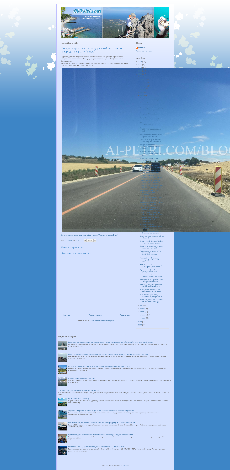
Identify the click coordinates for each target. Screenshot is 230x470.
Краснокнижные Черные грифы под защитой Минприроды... (151, 186)
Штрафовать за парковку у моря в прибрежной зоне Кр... (152, 281)
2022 (140, 62)
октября (143, 83)
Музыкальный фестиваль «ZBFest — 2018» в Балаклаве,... (149, 160)
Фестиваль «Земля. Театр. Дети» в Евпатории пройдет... (151, 176)
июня (142, 95)
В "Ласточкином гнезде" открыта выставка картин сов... (151, 198)
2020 (140, 68)
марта (142, 312)
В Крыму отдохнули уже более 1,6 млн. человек (151, 124)
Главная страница (95, 315)
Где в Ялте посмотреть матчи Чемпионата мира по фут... (150, 232)
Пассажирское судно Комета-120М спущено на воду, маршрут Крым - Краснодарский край (101, 423)
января (143, 318)
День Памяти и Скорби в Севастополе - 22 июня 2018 (151, 166)
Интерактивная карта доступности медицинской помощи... (150, 146)
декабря (143, 77)
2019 (140, 71)
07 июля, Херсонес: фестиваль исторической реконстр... (151, 104)
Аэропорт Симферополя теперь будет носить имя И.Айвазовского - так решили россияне (101, 411)
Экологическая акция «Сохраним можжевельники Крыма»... (151, 226)
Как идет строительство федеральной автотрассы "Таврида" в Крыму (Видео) (89, 235)
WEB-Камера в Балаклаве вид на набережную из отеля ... (151, 266)
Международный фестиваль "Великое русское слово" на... (151, 276)
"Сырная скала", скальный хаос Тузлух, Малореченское (78, 390)
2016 (140, 325)
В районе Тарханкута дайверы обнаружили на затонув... (151, 171)
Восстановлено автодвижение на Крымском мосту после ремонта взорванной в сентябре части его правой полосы (110, 342)
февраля (143, 315)
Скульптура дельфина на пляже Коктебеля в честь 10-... (151, 247)
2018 (140, 74)
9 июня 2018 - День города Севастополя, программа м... (151, 296)
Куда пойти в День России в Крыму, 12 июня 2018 (150, 271)
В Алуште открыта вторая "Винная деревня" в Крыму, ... (151, 99)
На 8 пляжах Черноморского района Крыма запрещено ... (151, 141)
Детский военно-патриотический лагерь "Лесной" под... (151, 203)
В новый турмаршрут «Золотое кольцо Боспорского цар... (151, 301)
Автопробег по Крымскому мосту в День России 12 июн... (149, 260)
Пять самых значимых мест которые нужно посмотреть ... (151, 208)
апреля (143, 309)
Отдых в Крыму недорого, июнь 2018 (81, 378)
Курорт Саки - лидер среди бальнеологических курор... (151, 119)
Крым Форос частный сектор (78, 398)
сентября (143, 86)
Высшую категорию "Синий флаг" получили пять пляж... (151, 291)
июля (142, 92)
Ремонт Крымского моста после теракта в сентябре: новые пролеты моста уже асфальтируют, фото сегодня (108, 354)
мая (141, 306)
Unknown (141, 48)
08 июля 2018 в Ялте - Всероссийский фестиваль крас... (150, 153)
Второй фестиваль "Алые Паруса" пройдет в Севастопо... (149, 192)
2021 (140, 65)
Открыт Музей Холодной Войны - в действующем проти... (151, 242)
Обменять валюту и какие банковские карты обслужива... (149, 219)
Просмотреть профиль (144, 51)
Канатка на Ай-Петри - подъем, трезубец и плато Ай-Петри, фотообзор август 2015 (98, 366)
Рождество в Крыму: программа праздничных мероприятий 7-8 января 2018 (96, 447)
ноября (143, 80)
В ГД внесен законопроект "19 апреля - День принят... (151, 136)
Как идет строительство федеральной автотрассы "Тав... (150, 130)
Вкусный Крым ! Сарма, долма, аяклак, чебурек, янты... (151, 109)
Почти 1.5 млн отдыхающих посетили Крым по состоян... (151, 213)
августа (143, 89)
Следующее (67, 315)
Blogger (125, 465)
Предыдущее (125, 315)
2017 (140, 322)
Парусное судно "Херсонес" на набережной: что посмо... (151, 114)
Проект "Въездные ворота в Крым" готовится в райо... (150, 181)
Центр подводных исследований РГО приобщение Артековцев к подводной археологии (100, 435)
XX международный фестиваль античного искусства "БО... (151, 286)
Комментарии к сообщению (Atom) (102, 321)
